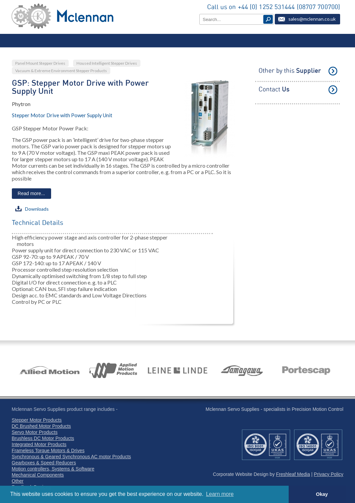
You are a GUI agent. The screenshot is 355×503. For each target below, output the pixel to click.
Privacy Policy (328, 474)
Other (18, 481)
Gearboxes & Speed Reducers (44, 462)
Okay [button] (322, 494)
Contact (274, 89)
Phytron (21, 104)
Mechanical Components (38, 475)
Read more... (31, 193)
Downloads (32, 209)
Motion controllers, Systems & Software (53, 468)
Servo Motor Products (35, 432)
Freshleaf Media (293, 474)
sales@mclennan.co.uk (312, 19)
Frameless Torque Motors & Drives (48, 450)
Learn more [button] (220, 494)
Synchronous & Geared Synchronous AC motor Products (71, 456)
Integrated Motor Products (39, 444)
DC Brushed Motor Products (41, 426)
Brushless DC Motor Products (43, 438)
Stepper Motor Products (37, 420)
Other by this (290, 71)
